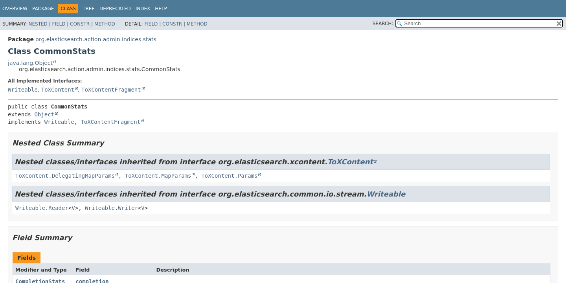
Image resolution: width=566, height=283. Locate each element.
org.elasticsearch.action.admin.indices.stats (95, 39)
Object (44, 114)
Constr (80, 24)
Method (104, 24)
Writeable (23, 89)
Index (143, 8)
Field (58, 24)
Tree (89, 8)
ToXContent (57, 89)
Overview (15, 8)
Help (161, 8)
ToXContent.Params (229, 176)
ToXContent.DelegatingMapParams (65, 176)
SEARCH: (383, 23)
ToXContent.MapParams (158, 176)
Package (43, 8)
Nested (37, 24)
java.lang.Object (30, 63)
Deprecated (115, 8)
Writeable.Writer (111, 208)
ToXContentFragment (111, 89)
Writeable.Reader (41, 208)
